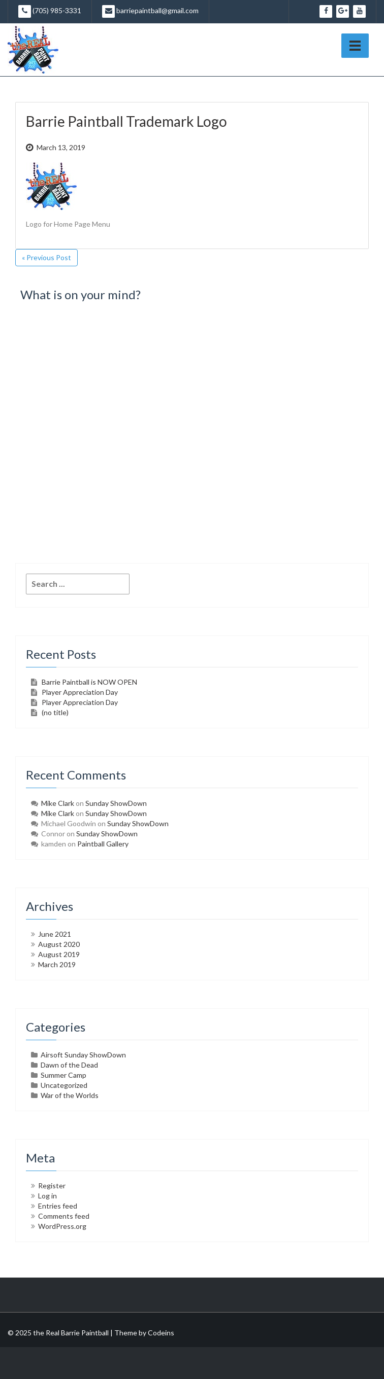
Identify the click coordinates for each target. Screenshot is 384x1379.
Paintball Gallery (103, 843)
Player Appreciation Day (80, 692)
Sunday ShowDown (116, 803)
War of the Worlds (70, 1095)
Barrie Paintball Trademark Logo (126, 121)
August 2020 (59, 944)
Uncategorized (64, 1085)
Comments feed (63, 1216)
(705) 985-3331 (49, 11)
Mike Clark (57, 803)
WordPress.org (62, 1226)
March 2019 (57, 964)
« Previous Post (46, 257)
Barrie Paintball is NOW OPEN (89, 682)
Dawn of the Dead (69, 1064)
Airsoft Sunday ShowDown (83, 1054)
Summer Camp (63, 1075)
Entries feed (57, 1205)
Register (52, 1185)
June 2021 (54, 934)
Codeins (161, 1332)
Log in (47, 1195)
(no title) (55, 712)
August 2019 (59, 954)
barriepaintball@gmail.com (150, 11)
